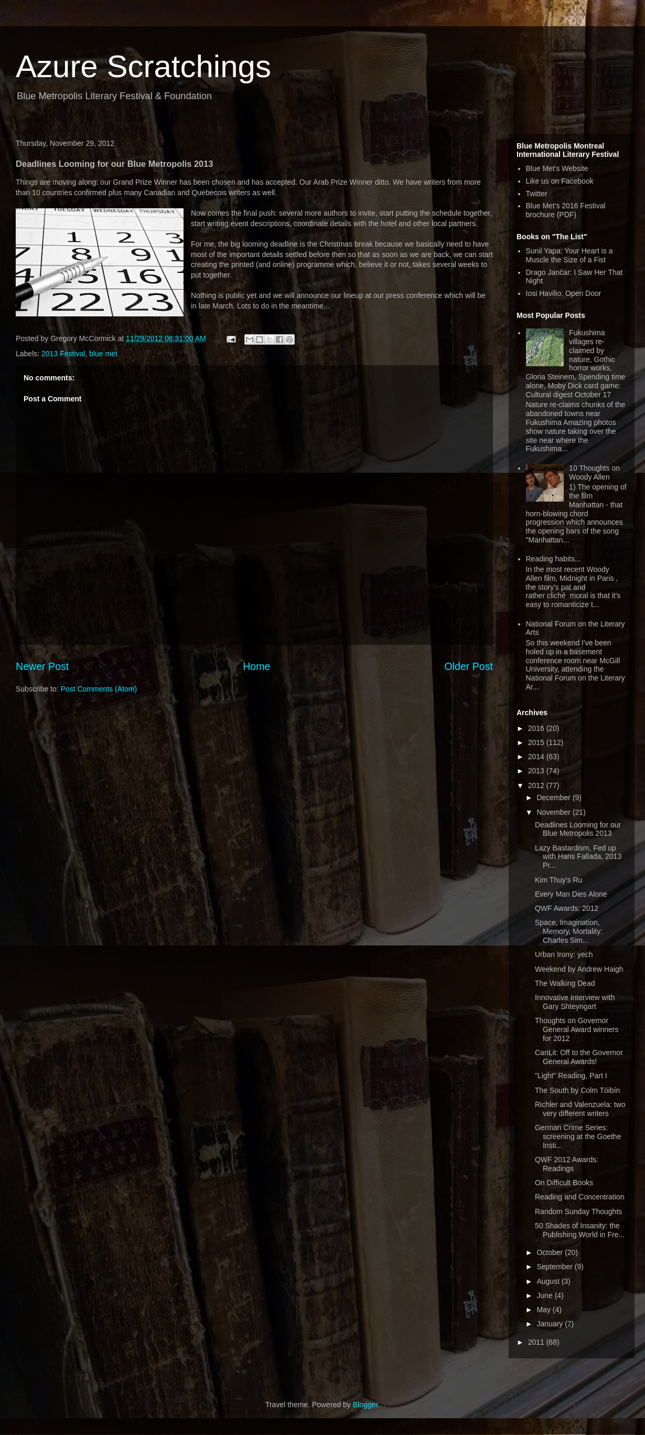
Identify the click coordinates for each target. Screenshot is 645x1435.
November (554, 812)
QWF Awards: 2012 (566, 908)
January (550, 1324)
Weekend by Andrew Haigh (579, 969)
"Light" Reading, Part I (571, 1075)
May (544, 1309)
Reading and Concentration (579, 1197)
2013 (537, 771)
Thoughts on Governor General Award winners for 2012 (576, 1029)
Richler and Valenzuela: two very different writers (580, 1109)
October (550, 1252)
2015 (537, 742)
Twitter (536, 193)
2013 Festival (63, 353)
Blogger (365, 1404)
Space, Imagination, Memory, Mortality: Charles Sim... (569, 931)
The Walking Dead (565, 983)
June (545, 1295)
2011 (537, 1342)
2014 (537, 756)
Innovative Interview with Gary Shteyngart (575, 1002)
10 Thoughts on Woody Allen (594, 472)
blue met (103, 353)
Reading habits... (553, 559)
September (555, 1266)
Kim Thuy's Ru (558, 880)
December (554, 797)
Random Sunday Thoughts (578, 1211)
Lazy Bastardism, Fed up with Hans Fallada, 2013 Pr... (578, 857)
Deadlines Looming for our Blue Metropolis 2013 (578, 829)
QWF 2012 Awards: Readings (566, 1164)
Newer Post (42, 666)
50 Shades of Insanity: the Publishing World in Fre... (580, 1230)
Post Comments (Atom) (99, 689)
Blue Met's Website (557, 168)
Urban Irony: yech (564, 954)
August (548, 1281)
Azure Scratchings (143, 66)
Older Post (468, 666)
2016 (537, 728)
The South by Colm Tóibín (577, 1090)
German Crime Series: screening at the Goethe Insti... (578, 1136)
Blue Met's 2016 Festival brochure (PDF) (566, 210)
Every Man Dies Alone (571, 894)
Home (256, 666)
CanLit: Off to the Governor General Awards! (579, 1057)
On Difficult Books (564, 1182)
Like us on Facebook (560, 181)
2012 (537, 785)
